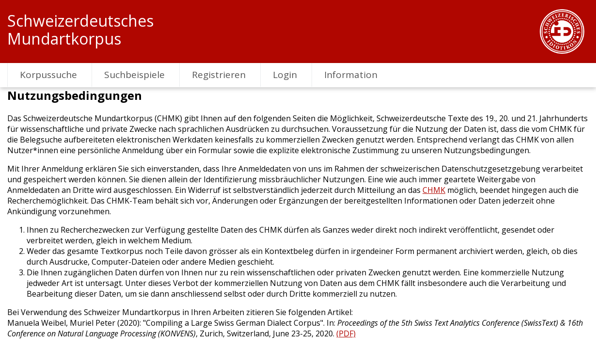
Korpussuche (48, 74)
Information (350, 74)
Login (285, 74)
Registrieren (219, 74)
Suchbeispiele (134, 74)
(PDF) (346, 333)
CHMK (434, 190)
